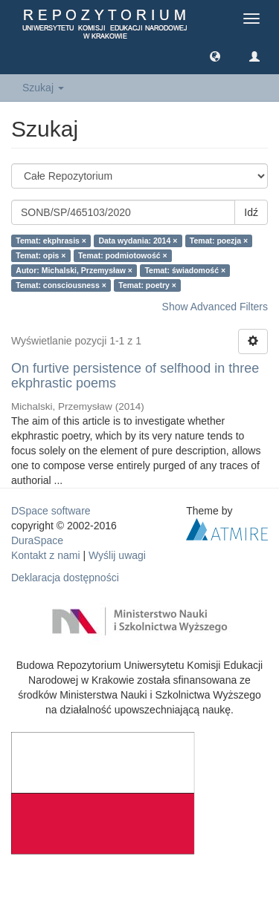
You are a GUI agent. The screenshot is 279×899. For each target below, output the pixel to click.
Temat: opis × (40, 255)
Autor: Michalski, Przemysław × (74, 270)
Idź (251, 212)
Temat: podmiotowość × (122, 255)
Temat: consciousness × (61, 285)
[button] (215, 55)
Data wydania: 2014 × (137, 240)
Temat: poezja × (219, 240)
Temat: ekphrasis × (51, 240)
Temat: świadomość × (184, 270)
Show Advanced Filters (215, 307)
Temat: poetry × (147, 285)
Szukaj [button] (43, 88)
